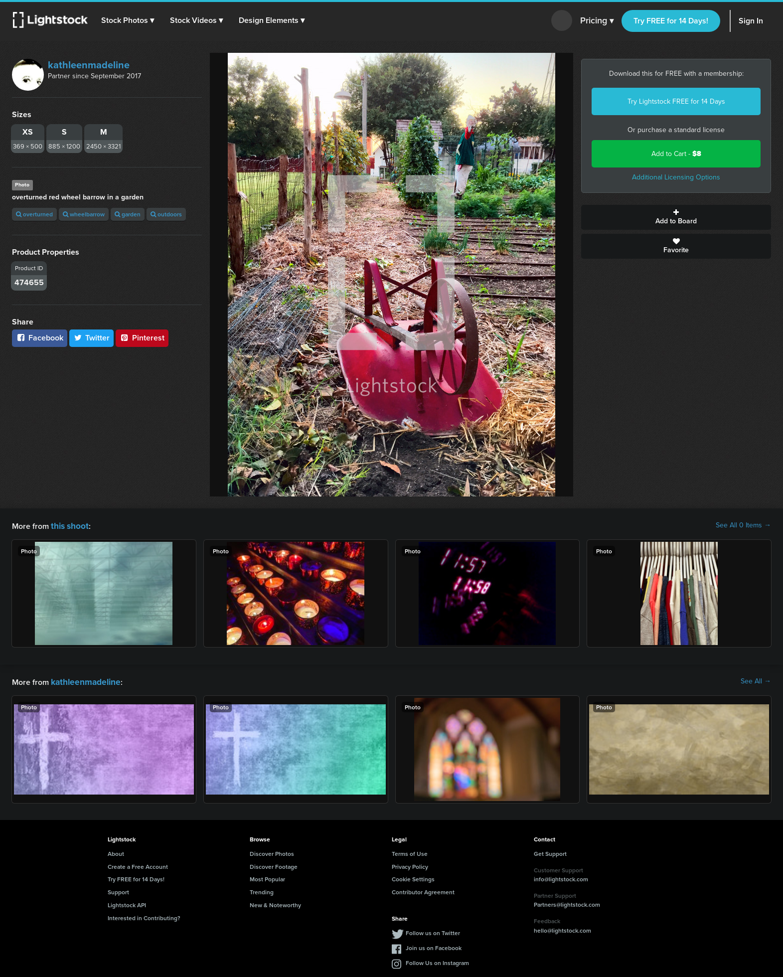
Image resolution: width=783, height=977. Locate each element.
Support (118, 890)
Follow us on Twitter (433, 931)
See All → (756, 680)
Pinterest (142, 337)
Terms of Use (410, 851)
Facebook (39, 337)
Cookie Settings (413, 877)
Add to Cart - (676, 154)
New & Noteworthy (275, 903)
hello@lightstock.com (562, 928)
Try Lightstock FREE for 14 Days (676, 101)
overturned (34, 214)
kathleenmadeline (89, 64)
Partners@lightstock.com (567, 902)
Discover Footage (274, 864)
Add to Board (676, 217)
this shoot (68, 525)
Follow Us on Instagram (437, 961)
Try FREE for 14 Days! (670, 20)
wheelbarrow (84, 214)
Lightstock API (127, 903)
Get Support (550, 851)
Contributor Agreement (423, 890)
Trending (262, 890)
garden (128, 214)
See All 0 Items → (743, 525)
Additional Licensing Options (676, 177)
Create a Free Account (138, 864)
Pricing (597, 21)
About (116, 851)
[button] (129, 20)
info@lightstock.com (561, 877)
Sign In (751, 20)
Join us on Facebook (434, 946)
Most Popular (267, 877)
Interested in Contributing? (144, 916)
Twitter (91, 337)
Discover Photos (272, 851)
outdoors (166, 214)
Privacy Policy (410, 864)
